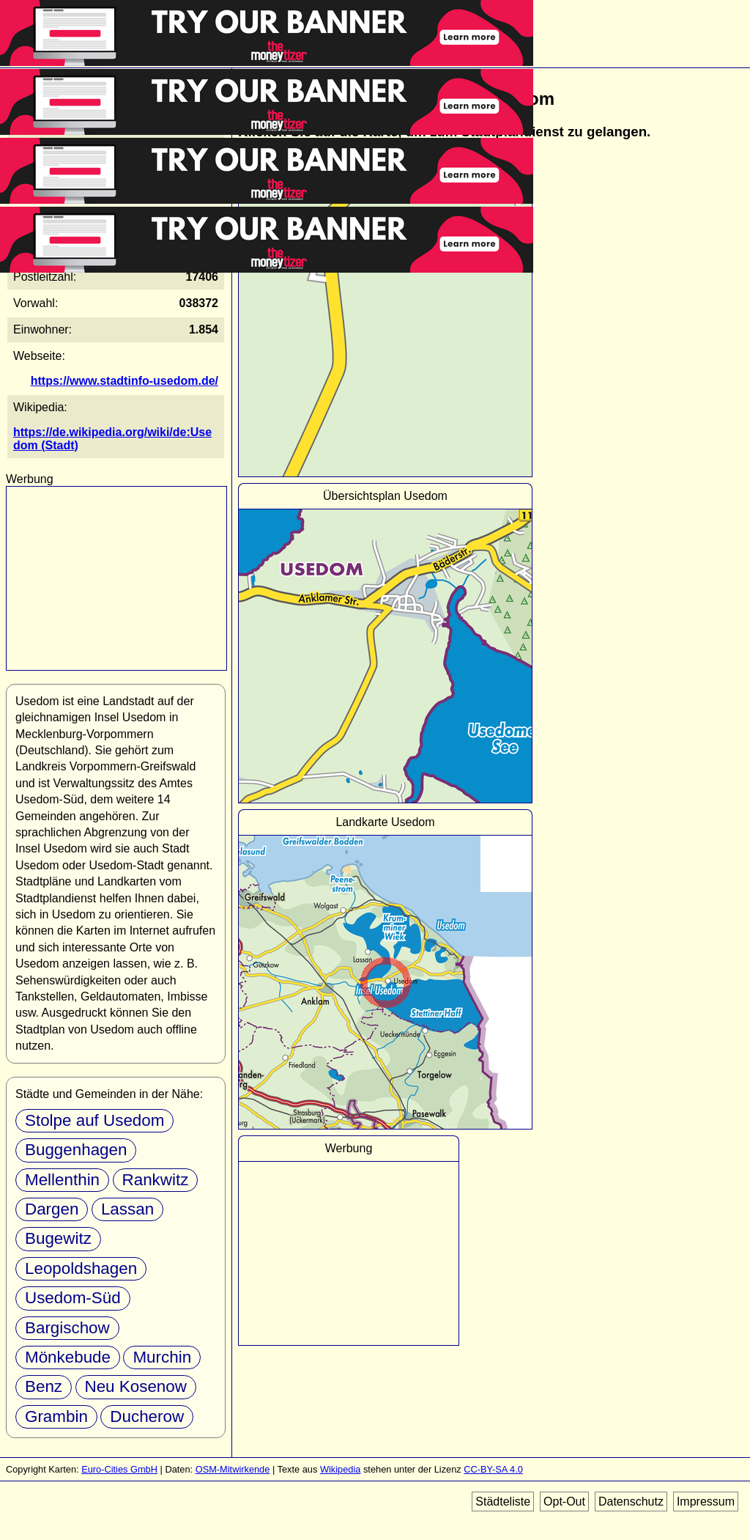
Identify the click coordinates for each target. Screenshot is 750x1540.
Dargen (51, 1209)
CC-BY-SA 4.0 (493, 1469)
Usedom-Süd (73, 1298)
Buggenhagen (76, 1150)
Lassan (127, 1209)
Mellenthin (62, 1180)
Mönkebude (68, 1357)
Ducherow (147, 1416)
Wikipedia (340, 1469)
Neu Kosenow (136, 1386)
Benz (43, 1386)
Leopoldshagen (81, 1268)
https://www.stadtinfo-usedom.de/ (124, 381)
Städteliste (502, 1501)
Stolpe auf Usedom (94, 1120)
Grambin (56, 1416)
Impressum (706, 1501)
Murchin (162, 1357)
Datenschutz (631, 1501)
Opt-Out (564, 1501)
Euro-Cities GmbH (119, 1469)
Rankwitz (155, 1180)
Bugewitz (58, 1238)
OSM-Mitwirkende (233, 1469)
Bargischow (67, 1328)
